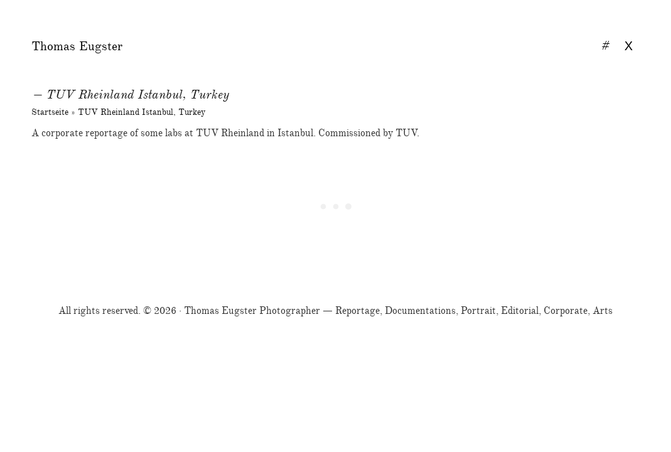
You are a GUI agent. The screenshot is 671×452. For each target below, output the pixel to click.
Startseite (49, 112)
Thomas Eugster (76, 46)
